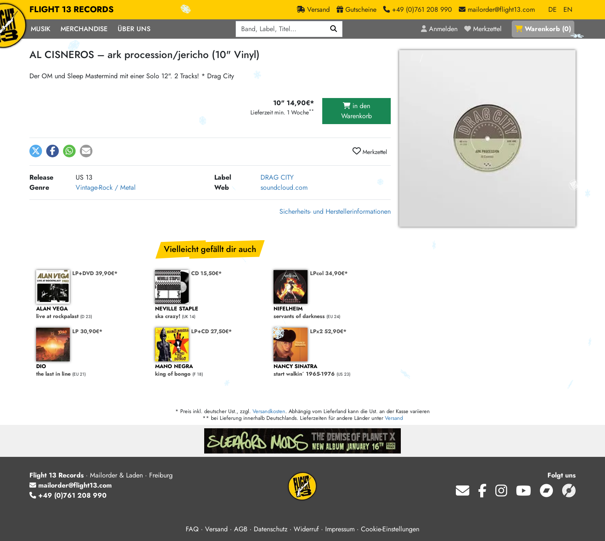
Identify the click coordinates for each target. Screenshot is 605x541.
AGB (240, 529)
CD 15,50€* (206, 273)
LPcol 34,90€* (329, 273)
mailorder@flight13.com (70, 485)
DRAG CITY (277, 177)
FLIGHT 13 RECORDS (71, 9)
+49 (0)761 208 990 (68, 495)
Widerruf (306, 529)
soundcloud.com (284, 187)
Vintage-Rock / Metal (106, 187)
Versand (394, 418)
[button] (35, 151)
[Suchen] (333, 29)
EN (567, 9)
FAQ (192, 529)
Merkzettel (369, 151)
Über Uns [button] (134, 29)
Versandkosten (269, 411)
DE (552, 9)
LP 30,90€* (87, 331)
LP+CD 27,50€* (211, 331)
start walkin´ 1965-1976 (329, 370)
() (543, 29)
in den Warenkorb (356, 111)
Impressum (340, 529)
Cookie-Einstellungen (390, 529)
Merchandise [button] (84, 29)
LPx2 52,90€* (328, 331)
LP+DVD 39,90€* (95, 273)
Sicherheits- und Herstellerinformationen (335, 211)
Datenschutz (270, 529)
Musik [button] (40, 29)
